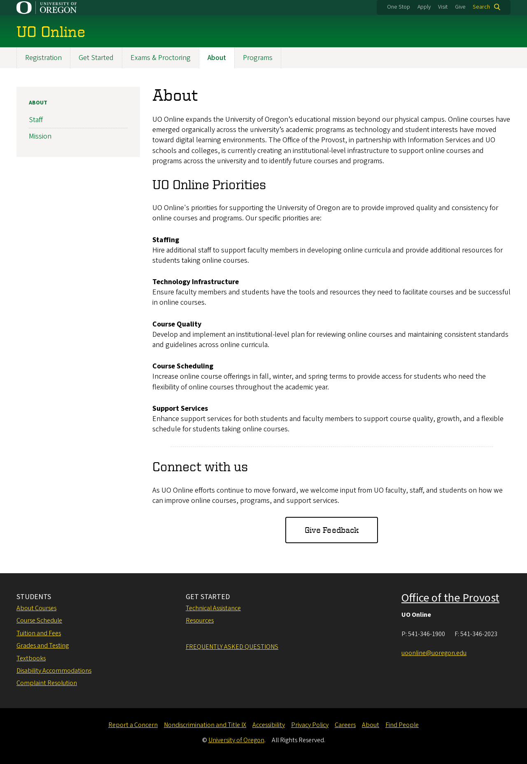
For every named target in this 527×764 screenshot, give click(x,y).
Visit (443, 7)
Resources (200, 620)
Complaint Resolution (46, 683)
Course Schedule (39, 620)
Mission (40, 137)
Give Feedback (332, 530)
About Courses (36, 608)
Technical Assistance (213, 608)
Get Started (96, 58)
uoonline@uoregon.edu (433, 653)
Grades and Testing (42, 645)
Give (460, 7)
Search (481, 7)
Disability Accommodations (53, 670)
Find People (402, 724)
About (217, 58)
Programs (258, 58)
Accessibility (268, 724)
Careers (345, 724)
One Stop (398, 7)
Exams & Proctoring (161, 58)
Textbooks (31, 658)
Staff (36, 120)
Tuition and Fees (38, 633)
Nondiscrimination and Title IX (205, 724)
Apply (424, 7)
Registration (43, 58)
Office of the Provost (450, 598)
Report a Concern (133, 724)
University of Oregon (236, 740)
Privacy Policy (310, 724)
